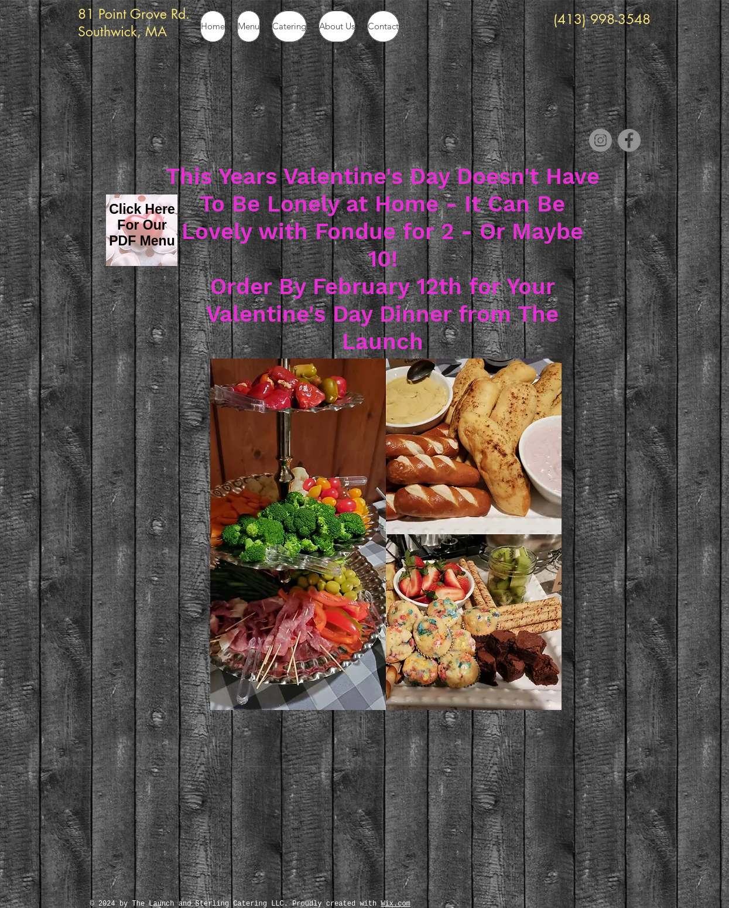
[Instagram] (600, 140)
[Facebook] (629, 140)
